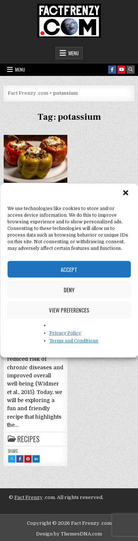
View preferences (69, 310)
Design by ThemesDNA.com (69, 534)
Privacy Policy (65, 333)
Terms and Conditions (73, 340)
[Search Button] (131, 70)
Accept (69, 269)
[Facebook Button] (112, 70)
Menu (73, 53)
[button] (126, 193)
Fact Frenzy (28, 497)
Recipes (28, 439)
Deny (69, 290)
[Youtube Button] (121, 70)
